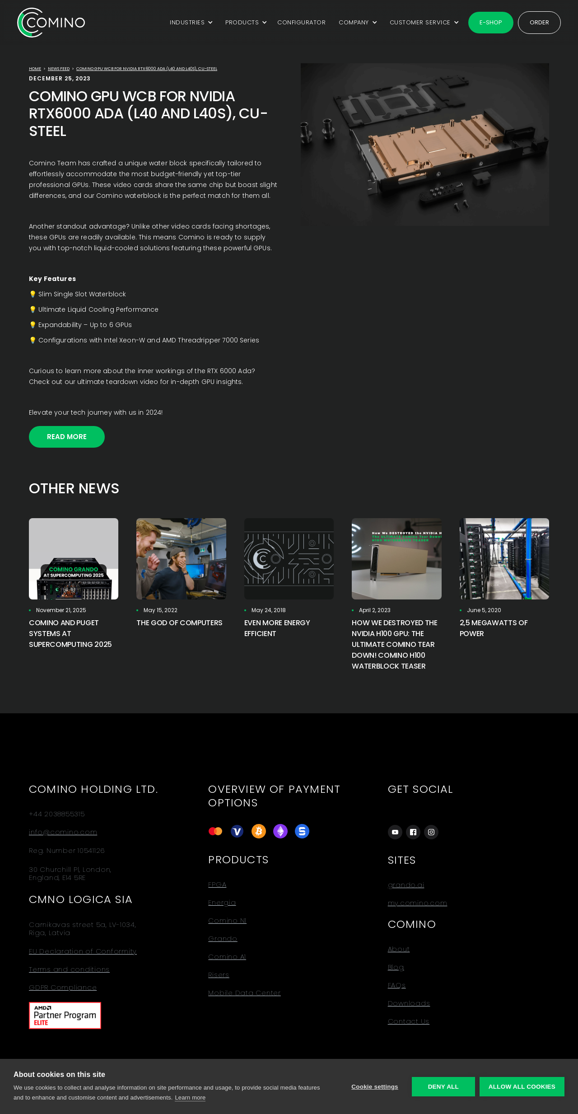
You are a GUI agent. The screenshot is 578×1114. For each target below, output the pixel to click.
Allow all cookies (522, 1086)
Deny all (443, 1086)
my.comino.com (417, 903)
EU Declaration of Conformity (83, 951)
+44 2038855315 (57, 814)
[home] (51, 22)
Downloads (409, 1003)
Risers (218, 974)
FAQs (397, 985)
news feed (59, 68)
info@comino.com (63, 832)
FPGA (217, 884)
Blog (396, 967)
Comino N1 (227, 920)
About (399, 949)
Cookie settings (374, 1086)
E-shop (491, 22)
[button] (189, 22)
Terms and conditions (69, 969)
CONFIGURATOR (301, 22)
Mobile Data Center (244, 993)
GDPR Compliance (63, 987)
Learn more (190, 1097)
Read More (67, 436)
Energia (222, 902)
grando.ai (406, 885)
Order (539, 22)
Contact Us (409, 1021)
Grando (223, 938)
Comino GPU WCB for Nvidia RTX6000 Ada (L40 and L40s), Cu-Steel (146, 68)
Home (35, 68)
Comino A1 (227, 956)
